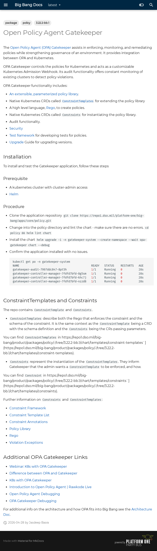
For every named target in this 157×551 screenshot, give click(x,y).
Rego (50, 108)
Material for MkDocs (31, 540)
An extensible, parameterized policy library (43, 94)
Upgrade (16, 142)
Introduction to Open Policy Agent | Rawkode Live (50, 487)
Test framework (22, 135)
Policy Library (20, 429)
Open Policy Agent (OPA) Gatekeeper (40, 48)
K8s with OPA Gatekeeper (30, 480)
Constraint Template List (29, 415)
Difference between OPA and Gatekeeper (43, 473)
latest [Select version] (52, 5)
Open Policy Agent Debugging (34, 494)
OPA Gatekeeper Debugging (32, 501)
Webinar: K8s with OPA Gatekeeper (38, 466)
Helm (13, 194)
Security (16, 128)
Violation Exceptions (26, 443)
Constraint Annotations (28, 422)
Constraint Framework (27, 408)
